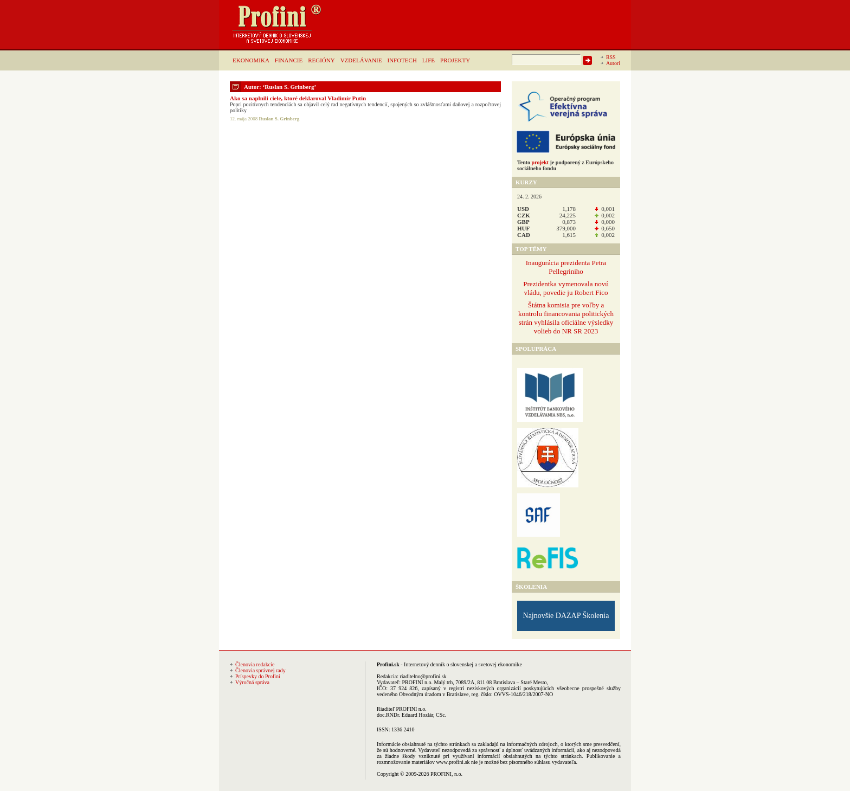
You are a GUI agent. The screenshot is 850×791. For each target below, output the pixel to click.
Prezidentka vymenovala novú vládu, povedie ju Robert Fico (565, 288)
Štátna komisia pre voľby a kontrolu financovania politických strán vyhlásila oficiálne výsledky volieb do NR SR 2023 (566, 318)
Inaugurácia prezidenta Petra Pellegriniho (566, 267)
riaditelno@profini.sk (423, 676)
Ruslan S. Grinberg (279, 118)
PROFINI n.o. (417, 682)
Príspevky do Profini (257, 676)
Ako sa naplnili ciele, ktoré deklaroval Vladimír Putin (298, 98)
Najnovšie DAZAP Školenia (566, 616)
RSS (611, 57)
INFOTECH (401, 60)
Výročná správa (252, 682)
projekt (540, 162)
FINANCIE (288, 60)
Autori (613, 63)
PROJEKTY (455, 60)
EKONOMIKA (251, 60)
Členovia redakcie (254, 664)
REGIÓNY (321, 60)
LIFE (428, 60)
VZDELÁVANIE (361, 60)
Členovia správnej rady (260, 670)
